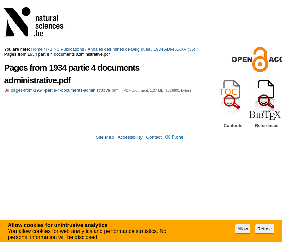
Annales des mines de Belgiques (119, 49)
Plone (175, 137)
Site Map (105, 137)
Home (37, 49)
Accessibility (130, 137)
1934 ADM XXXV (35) (174, 49)
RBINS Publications (65, 49)
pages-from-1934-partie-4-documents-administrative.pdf (61, 90)
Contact (154, 137)
